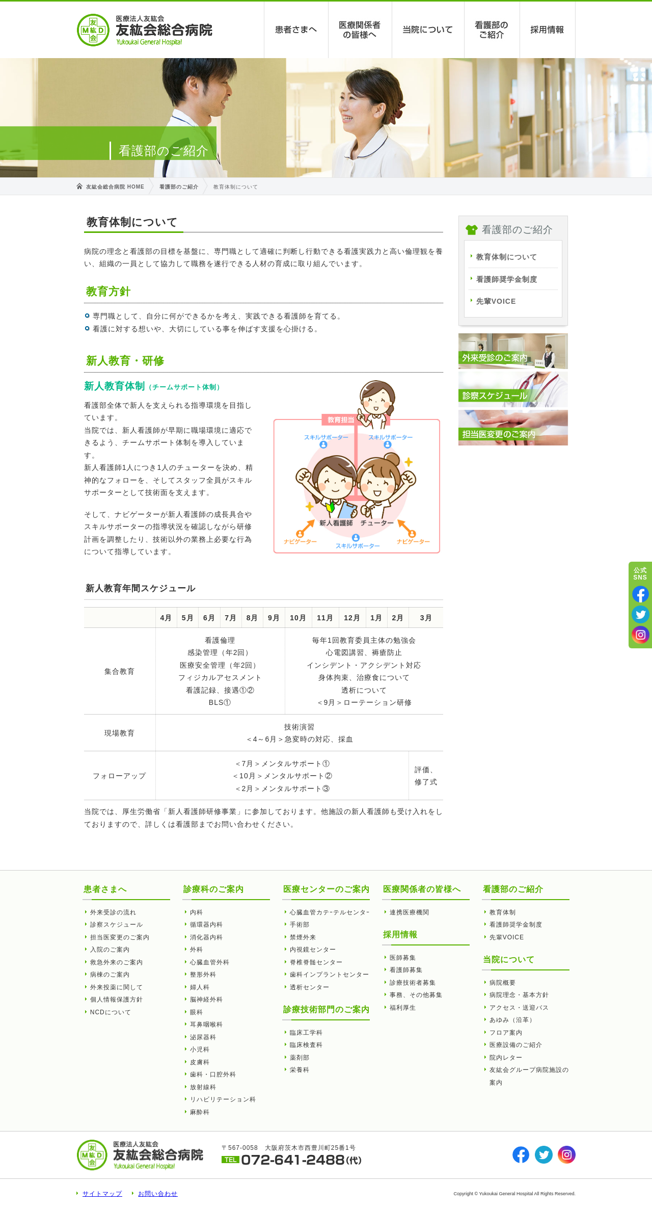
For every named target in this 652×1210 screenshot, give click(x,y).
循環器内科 (206, 924)
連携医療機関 (409, 912)
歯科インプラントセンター (329, 974)
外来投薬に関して (116, 987)
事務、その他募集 (416, 994)
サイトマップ (102, 1193)
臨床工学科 (306, 1032)
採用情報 (548, 30)
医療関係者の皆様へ (360, 30)
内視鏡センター (313, 949)
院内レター (506, 1057)
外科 (196, 949)
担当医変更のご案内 (120, 937)
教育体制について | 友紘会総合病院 (144, 30)
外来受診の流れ (113, 912)
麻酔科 (200, 1112)
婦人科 (200, 987)
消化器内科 (206, 937)
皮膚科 (200, 1062)
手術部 (300, 924)
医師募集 (403, 957)
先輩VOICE (496, 301)
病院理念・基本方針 (519, 994)
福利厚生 (403, 1007)
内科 (196, 912)
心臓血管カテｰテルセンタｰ (330, 912)
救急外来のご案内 (116, 962)
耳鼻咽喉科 (206, 1024)
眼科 (196, 1012)
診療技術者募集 (413, 982)
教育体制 (503, 912)
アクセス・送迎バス (519, 1007)
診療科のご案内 (213, 889)
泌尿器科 (203, 1037)
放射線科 (203, 1087)
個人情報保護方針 (116, 999)
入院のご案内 (110, 949)
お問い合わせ (158, 1193)
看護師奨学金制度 (506, 279)
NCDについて (110, 1012)
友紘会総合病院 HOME (115, 187)
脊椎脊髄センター (316, 962)
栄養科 (300, 1069)
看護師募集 (406, 970)
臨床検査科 (306, 1044)
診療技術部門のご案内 (326, 1009)
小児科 (200, 1049)
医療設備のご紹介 (516, 1044)
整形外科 (203, 974)
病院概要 (503, 982)
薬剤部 (300, 1057)
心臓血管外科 (210, 962)
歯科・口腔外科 (213, 1074)
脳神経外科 (206, 999)
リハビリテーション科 (223, 1099)
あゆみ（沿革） (513, 1019)
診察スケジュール (116, 924)
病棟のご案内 (110, 974)
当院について (428, 30)
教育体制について (506, 257)
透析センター (310, 987)
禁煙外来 (303, 937)
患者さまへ (296, 30)
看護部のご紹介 (492, 30)
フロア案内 (506, 1032)
